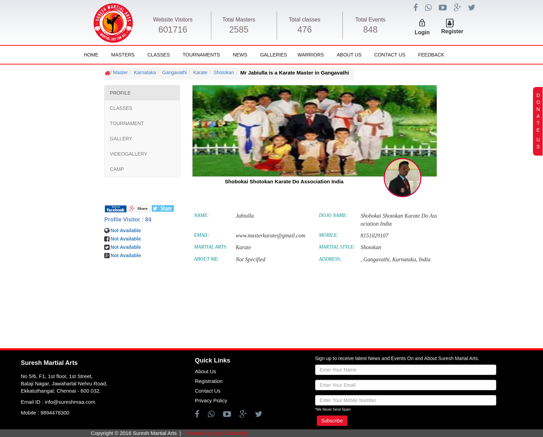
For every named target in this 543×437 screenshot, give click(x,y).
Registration (209, 381)
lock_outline (422, 23)
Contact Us (390, 55)
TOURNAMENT (127, 123)
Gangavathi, (377, 259)
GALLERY (121, 138)
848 (370, 29)
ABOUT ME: (206, 259)
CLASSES (121, 108)
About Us (349, 55)
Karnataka (145, 72)
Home (91, 55)
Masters (123, 55)
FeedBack (431, 55)
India (424, 259)
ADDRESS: (330, 259)
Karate (200, 72)
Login (422, 32)
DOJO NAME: (333, 215)
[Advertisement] (49, 273)
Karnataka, (404, 259)
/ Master (119, 72)
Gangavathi (174, 72)
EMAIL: (202, 235)
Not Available (125, 230)
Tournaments (201, 55)
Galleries (273, 55)
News (240, 55)
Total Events (370, 20)
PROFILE (120, 93)
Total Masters (238, 20)
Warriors (310, 55)
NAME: (201, 215)
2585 (239, 29)
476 (304, 29)
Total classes (305, 20)
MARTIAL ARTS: (211, 247)
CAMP (117, 169)
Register (452, 31)
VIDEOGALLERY (128, 154)
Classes (159, 55)
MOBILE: (328, 235)
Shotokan (224, 72)
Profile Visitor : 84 (127, 219)
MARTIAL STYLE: (337, 247)
